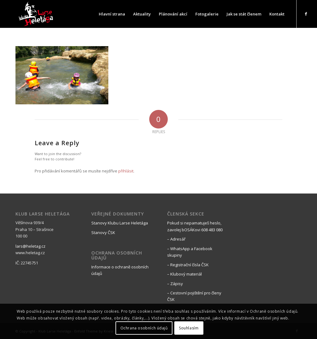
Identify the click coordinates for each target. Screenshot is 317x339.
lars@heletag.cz (30, 246)
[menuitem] (112, 14)
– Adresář (176, 239)
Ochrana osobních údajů (144, 328)
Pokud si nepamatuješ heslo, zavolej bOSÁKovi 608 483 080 (195, 226)
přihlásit (125, 171)
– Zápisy (175, 283)
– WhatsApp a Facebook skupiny (189, 252)
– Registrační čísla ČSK (188, 264)
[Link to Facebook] (306, 13)
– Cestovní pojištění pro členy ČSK (194, 296)
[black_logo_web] (36, 14)
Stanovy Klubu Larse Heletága (119, 223)
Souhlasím (188, 328)
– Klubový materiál (184, 274)
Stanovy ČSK (103, 232)
